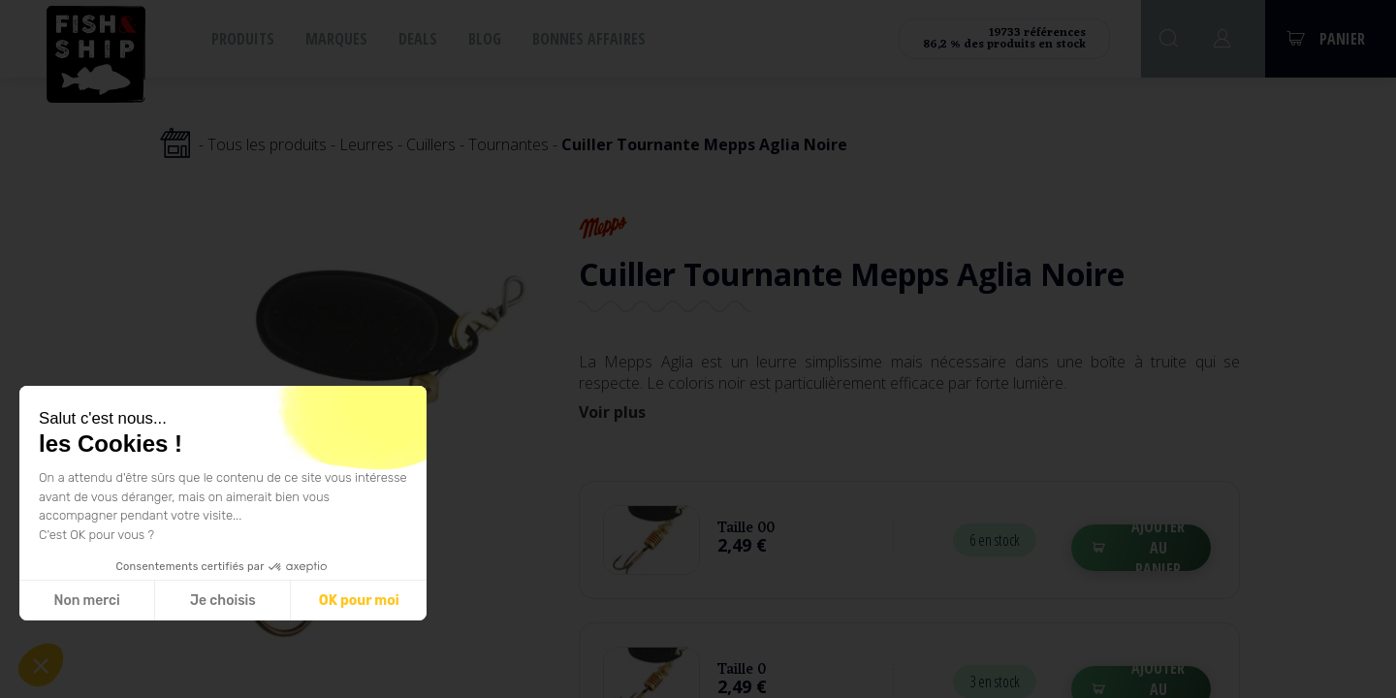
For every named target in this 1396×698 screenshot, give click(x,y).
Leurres (366, 144)
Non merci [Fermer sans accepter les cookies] (86, 600)
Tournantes (508, 144)
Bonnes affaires (589, 38)
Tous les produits (267, 144)
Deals (417, 38)
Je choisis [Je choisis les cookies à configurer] (223, 600)
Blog (484, 38)
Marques (336, 38)
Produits (242, 38)
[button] (40, 665)
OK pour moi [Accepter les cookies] (359, 600)
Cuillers (431, 144)
